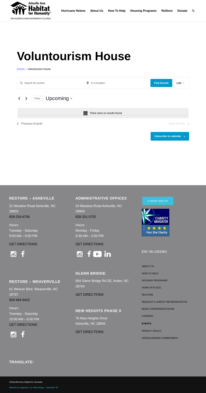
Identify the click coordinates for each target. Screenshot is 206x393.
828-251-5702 (85, 217)
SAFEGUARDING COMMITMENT (160, 338)
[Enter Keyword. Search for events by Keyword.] (50, 83)
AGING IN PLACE (151, 287)
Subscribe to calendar (167, 136)
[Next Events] (26, 98)
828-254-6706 (19, 217)
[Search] (193, 11)
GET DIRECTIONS (23, 244)
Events (21, 69)
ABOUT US (148, 266)
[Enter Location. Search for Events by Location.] (117, 83)
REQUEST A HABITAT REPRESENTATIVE (164, 301)
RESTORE (147, 294)
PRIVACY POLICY (151, 330)
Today (37, 98)
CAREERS (147, 316)
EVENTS (146, 323)
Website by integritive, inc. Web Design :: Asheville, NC (33, 387)
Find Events (161, 83)
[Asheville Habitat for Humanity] (30, 11)
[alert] (103, 113)
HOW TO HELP (150, 273)
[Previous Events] (19, 98)
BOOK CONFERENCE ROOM (158, 308)
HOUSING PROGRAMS (154, 280)
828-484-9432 (19, 300)
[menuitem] (73, 11)
